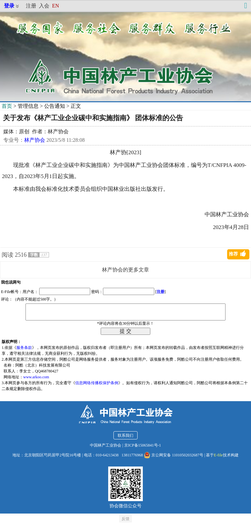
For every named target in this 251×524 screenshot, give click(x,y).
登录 (9, 5)
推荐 (233, 254)
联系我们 (125, 435)
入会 (44, 5)
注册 (31, 5)
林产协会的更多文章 (125, 269)
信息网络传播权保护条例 (96, 383)
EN (55, 5)
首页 (7, 106)
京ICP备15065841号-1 (142, 445)
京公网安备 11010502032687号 (173, 455)
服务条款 (24, 347)
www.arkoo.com (36, 377)
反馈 (125, 518)
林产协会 (34, 140)
